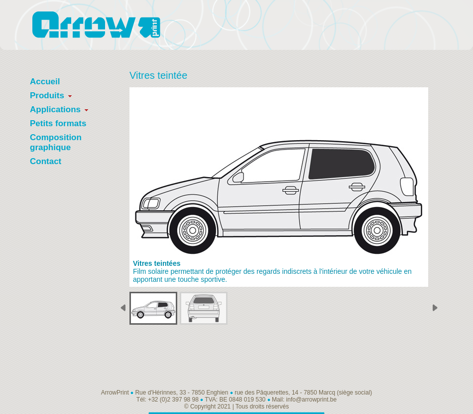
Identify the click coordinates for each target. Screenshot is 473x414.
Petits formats (58, 123)
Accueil (45, 81)
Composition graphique (56, 142)
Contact (45, 161)
